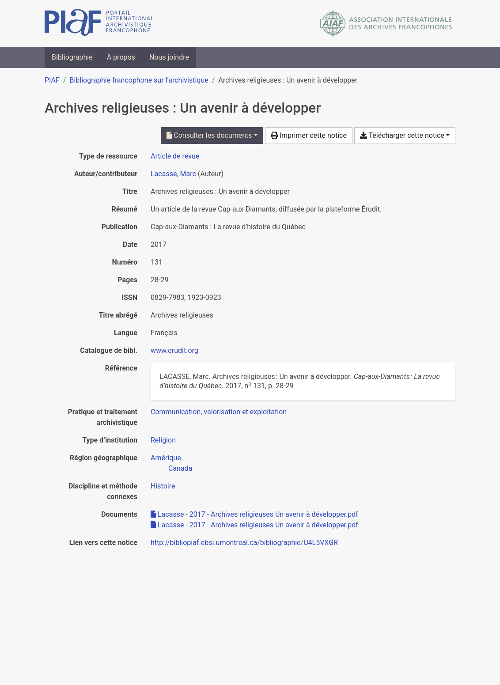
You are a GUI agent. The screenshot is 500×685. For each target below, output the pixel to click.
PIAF (52, 80)
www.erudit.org (174, 350)
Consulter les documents (209, 135)
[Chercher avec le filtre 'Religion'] (163, 440)
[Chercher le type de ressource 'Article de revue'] (175, 156)
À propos (121, 57)
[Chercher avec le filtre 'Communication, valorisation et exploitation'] (219, 412)
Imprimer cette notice (309, 135)
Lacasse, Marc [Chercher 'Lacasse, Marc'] (173, 174)
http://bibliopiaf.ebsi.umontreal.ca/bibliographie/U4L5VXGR (244, 542)
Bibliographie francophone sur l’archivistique (138, 80)
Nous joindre (169, 57)
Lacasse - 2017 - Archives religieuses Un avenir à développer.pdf (254, 514)
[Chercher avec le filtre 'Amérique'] (166, 458)
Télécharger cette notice (402, 135)
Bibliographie (72, 57)
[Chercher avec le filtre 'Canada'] (180, 468)
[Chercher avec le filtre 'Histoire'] (163, 486)
